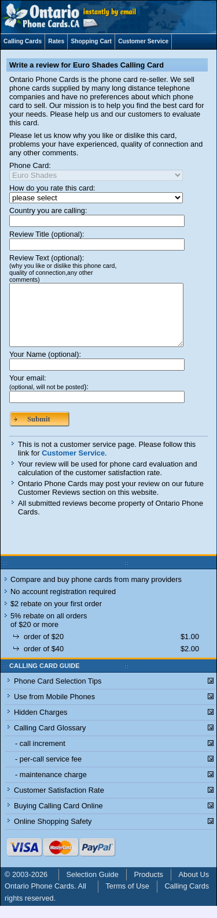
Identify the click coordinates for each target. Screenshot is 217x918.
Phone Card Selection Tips (58, 693)
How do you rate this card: (52, 188)
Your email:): (49, 394)
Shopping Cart (91, 41)
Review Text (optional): (62, 268)
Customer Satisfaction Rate (59, 802)
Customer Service (143, 41)
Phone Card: (30, 165)
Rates (56, 41)
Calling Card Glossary (50, 740)
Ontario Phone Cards (39, 898)
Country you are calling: (48, 210)
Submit (38, 431)
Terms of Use (127, 898)
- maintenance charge (51, 786)
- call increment (40, 755)
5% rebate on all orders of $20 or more (48, 632)
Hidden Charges (40, 724)
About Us (194, 886)
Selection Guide (93, 886)
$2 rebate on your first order (56, 615)
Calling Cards (22, 41)
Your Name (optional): (45, 366)
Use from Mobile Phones (54, 708)
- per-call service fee (48, 771)
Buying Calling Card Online (58, 817)
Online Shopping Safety (52, 833)
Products (148, 886)
